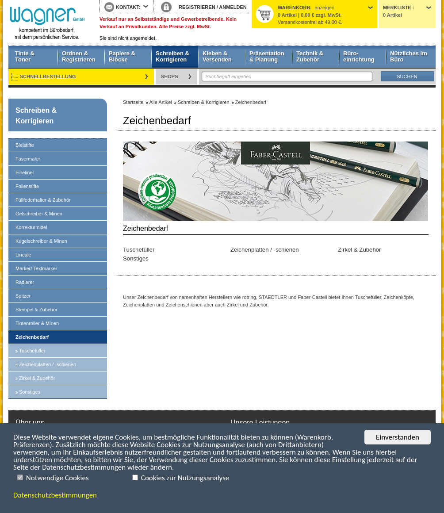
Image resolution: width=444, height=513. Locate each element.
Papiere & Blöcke (122, 56)
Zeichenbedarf (32, 337)
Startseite (47, 23)
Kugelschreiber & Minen (41, 241)
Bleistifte (24, 145)
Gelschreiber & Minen (38, 213)
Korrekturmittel (31, 227)
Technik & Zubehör (309, 56)
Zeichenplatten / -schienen (47, 364)
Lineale (23, 254)
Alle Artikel (160, 102)
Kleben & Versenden (217, 56)
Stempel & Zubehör (36, 309)
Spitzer (23, 296)
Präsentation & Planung (266, 56)
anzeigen (324, 7)
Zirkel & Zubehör (37, 378)
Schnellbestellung (48, 76)
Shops (169, 76)
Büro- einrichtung (359, 56)
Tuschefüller (32, 350)
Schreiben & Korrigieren (172, 56)
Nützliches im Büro (408, 56)
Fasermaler (27, 158)
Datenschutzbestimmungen (55, 495)
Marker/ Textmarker (36, 268)
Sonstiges (29, 391)
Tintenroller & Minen (37, 323)
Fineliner (24, 172)
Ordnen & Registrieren (79, 56)
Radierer (24, 282)
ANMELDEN (232, 7)
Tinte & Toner (24, 56)
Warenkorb (294, 7)
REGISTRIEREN (197, 7)
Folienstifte (27, 186)
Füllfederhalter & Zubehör (43, 200)
